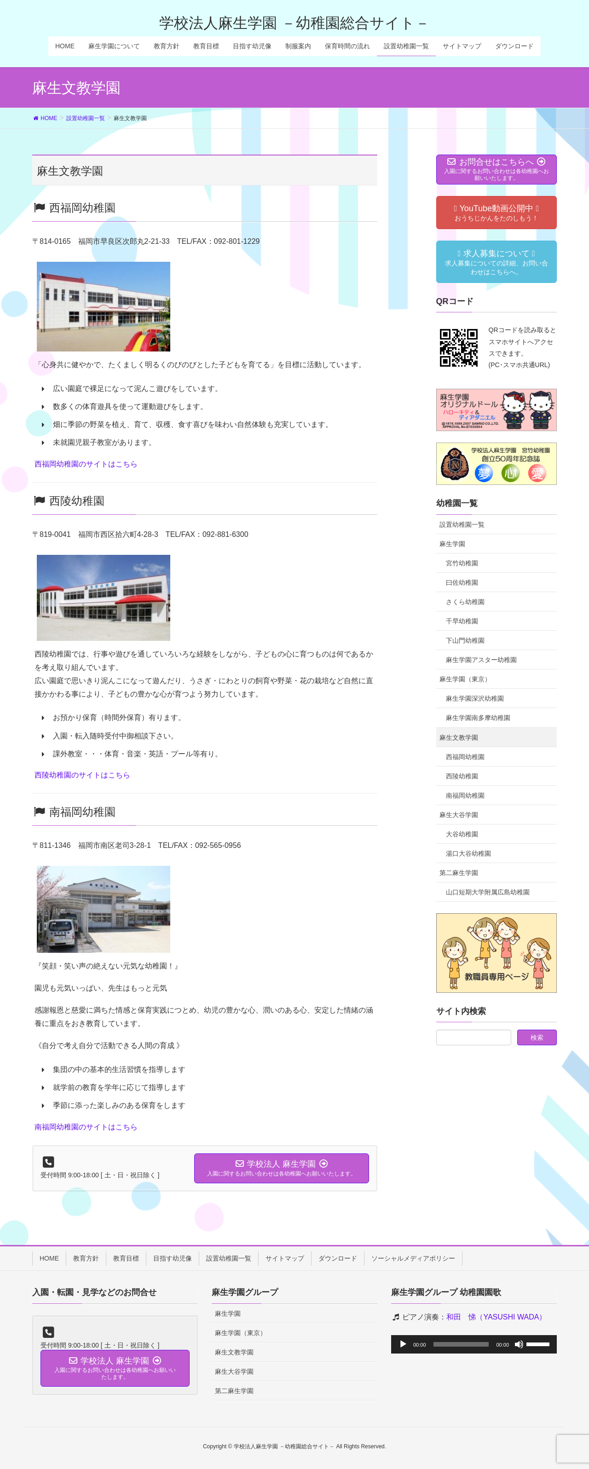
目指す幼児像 (172, 1258)
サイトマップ (285, 1258)
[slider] (461, 1344)
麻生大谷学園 (458, 814)
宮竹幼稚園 (462, 563)
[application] (474, 1344)
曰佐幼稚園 (462, 582)
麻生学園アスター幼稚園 (481, 659)
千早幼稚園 (462, 621)
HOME (49, 1258)
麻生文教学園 (458, 737)
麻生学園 (452, 543)
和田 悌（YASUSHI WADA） (496, 1317)
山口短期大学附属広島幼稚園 (488, 892)
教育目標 (126, 1258)
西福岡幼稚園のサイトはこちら (86, 464)
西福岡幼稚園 (465, 756)
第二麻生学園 (458, 872)
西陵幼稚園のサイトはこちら (82, 775)
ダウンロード (337, 1258)
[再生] (403, 1344)
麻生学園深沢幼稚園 (475, 698)
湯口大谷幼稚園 (468, 853)
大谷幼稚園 (462, 834)
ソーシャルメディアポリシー (413, 1258)
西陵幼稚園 (462, 776)
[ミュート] (519, 1344)
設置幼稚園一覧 (462, 524)
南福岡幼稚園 (465, 795)
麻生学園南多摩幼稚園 (478, 717)
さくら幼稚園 (465, 601)
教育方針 (86, 1258)
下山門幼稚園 (465, 640)
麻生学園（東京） (465, 679)
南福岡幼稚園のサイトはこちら (86, 1127)
